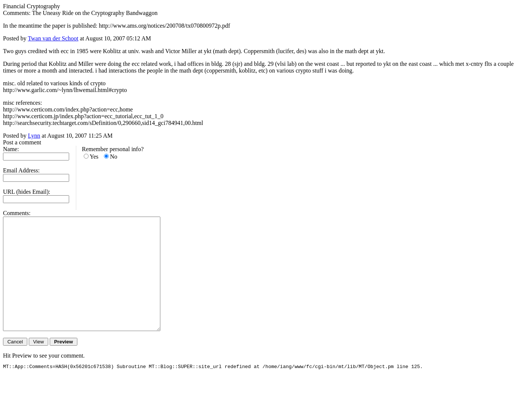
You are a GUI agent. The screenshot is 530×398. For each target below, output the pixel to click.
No (113, 156)
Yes (94, 156)
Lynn (34, 135)
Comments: (17, 213)
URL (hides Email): (26, 192)
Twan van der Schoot (53, 38)
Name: (11, 149)
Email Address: (21, 170)
